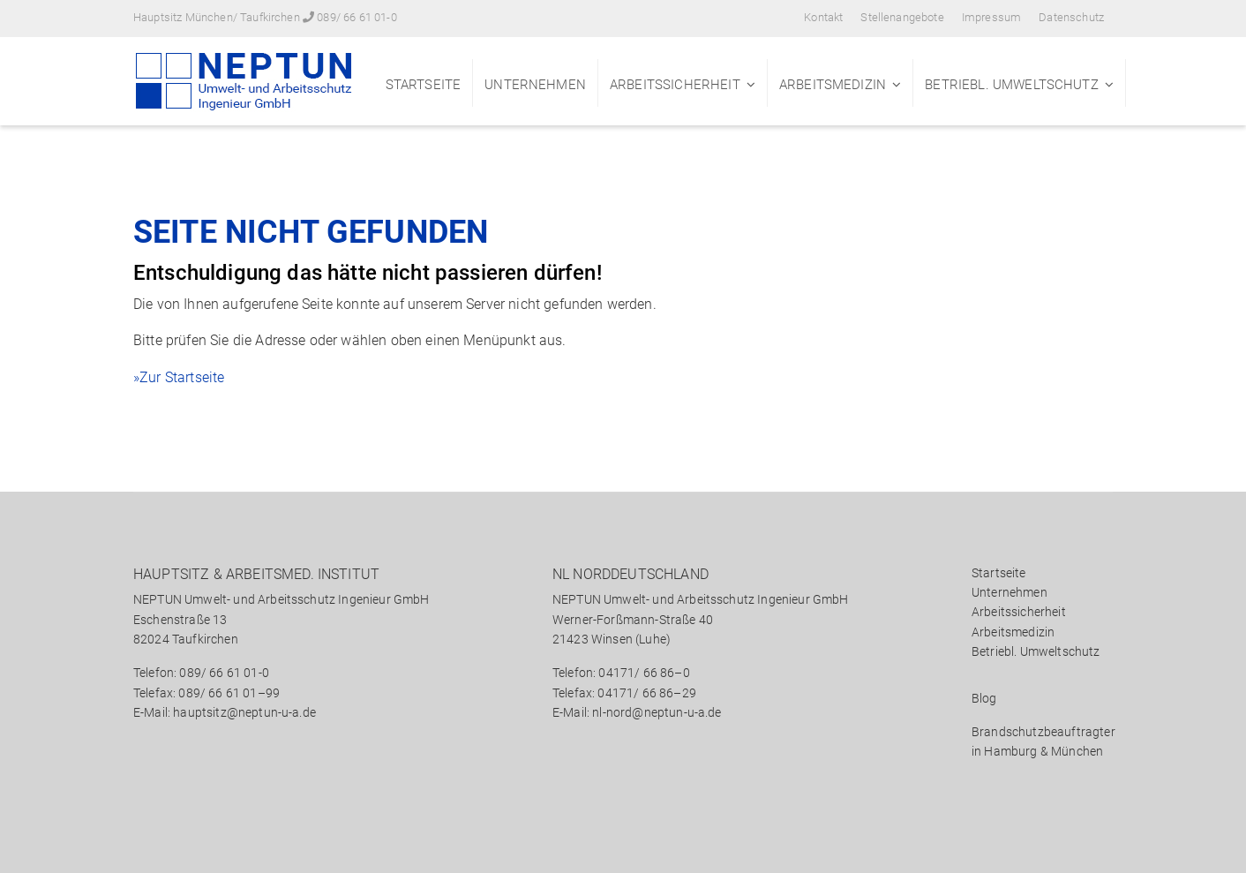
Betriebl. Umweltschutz (1012, 85)
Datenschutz (1071, 17)
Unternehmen (535, 85)
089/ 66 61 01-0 (356, 17)
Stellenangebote (901, 17)
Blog (984, 698)
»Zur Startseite (178, 377)
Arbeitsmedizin (832, 85)
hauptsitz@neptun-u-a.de (244, 712)
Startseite (424, 85)
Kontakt (823, 17)
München (1077, 751)
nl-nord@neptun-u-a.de (656, 712)
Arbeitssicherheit (675, 85)
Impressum (991, 17)
